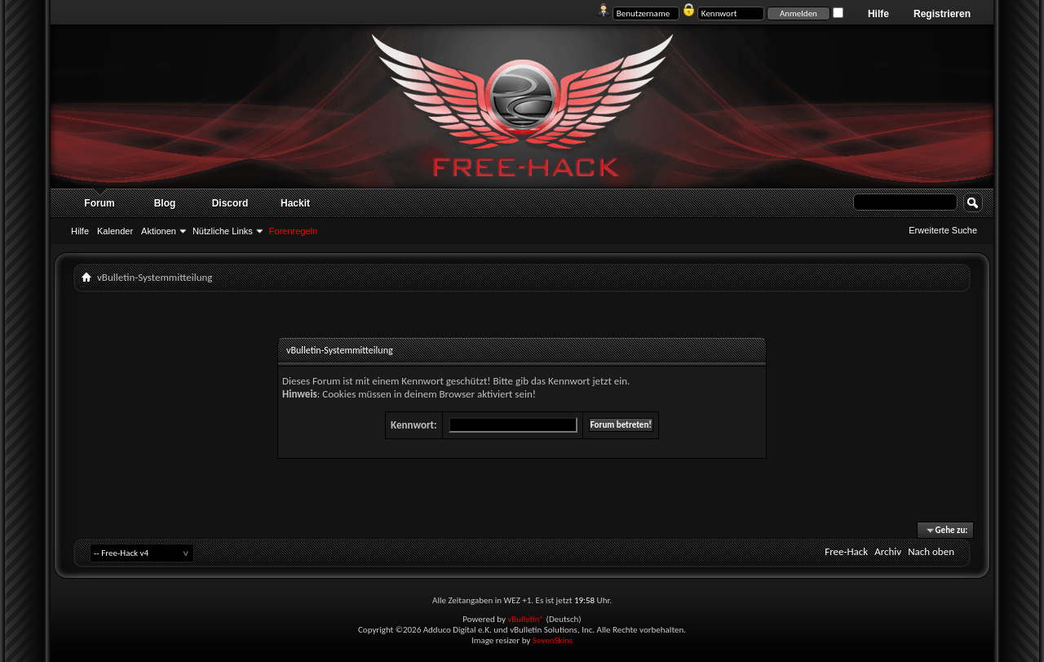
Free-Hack (846, 551)
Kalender (115, 231)
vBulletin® (525, 619)
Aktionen (158, 231)
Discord (230, 203)
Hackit (295, 203)
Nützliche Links (222, 231)
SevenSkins (553, 640)
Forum (99, 203)
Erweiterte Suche (943, 230)
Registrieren (942, 14)
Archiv (887, 551)
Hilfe (878, 14)
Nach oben (931, 551)
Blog (165, 203)
